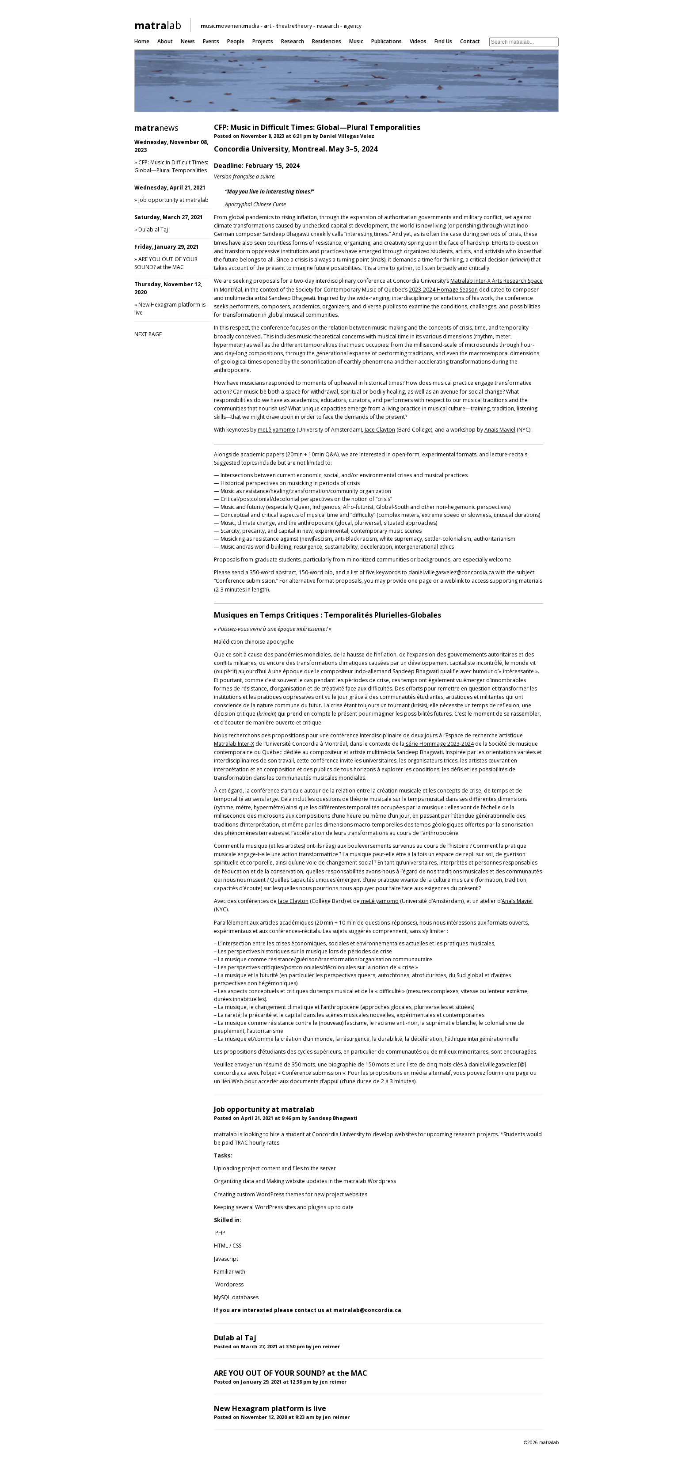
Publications (386, 41)
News (188, 41)
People (235, 41)
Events (211, 41)
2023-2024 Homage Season (443, 289)
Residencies (326, 41)
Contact (470, 41)
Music (356, 41)
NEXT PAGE (148, 334)
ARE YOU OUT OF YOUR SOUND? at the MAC (166, 263)
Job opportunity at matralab (173, 200)
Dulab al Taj (153, 229)
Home (141, 41)
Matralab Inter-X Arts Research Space (496, 280)
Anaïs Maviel (499, 429)
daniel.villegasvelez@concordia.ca (451, 572)
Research (292, 41)
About (165, 41)
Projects (262, 41)
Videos (418, 41)
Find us (443, 41)
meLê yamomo (276, 429)
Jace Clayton (380, 429)
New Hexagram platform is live (270, 1408)
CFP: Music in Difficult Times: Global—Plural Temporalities (171, 166)
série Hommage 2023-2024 (439, 743)
